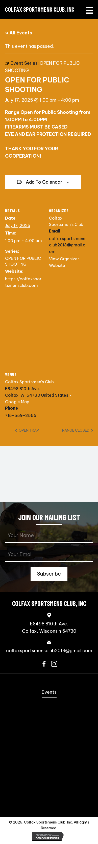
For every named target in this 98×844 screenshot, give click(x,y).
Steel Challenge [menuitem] (49, 721)
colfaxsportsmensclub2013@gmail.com (49, 650)
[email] (49, 555)
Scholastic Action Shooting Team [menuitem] (49, 779)
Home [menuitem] (49, 682)
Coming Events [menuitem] (49, 712)
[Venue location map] (49, 328)
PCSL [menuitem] (49, 760)
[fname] (49, 536)
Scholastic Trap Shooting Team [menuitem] (49, 788)
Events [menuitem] (49, 692)
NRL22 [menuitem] (49, 750)
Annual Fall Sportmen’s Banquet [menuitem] (49, 702)
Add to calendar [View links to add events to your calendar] (44, 182)
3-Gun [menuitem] (49, 740)
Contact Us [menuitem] (49, 807)
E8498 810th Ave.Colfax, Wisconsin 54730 (49, 627)
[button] (49, 574)
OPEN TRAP (28, 430)
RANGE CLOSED (76, 430)
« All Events (18, 33)
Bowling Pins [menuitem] (49, 769)
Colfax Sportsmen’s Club (29, 381)
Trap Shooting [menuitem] (49, 798)
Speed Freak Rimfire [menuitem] (49, 731)
